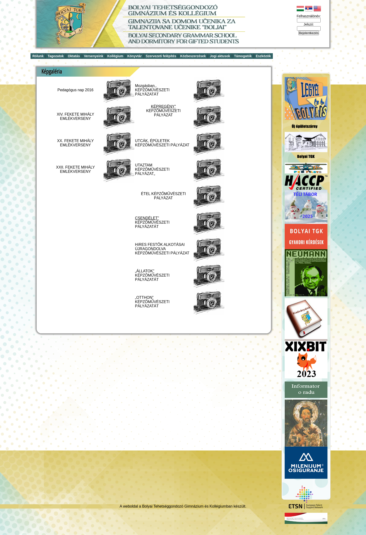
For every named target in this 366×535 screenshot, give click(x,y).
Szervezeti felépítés (161, 56)
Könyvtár (134, 56)
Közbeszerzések (193, 56)
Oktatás (74, 56)
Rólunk (38, 56)
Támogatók (243, 56)
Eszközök (263, 56)
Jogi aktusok (220, 56)
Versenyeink (93, 56)
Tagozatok (56, 56)
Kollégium (115, 56)
